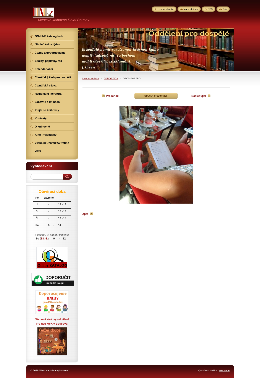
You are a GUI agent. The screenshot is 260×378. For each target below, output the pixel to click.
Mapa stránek (191, 9)
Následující (198, 95)
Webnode (224, 370)
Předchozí (112, 95)
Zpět (85, 213)
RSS (210, 9)
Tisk (225, 9)
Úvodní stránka (90, 78)
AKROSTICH (111, 78)
